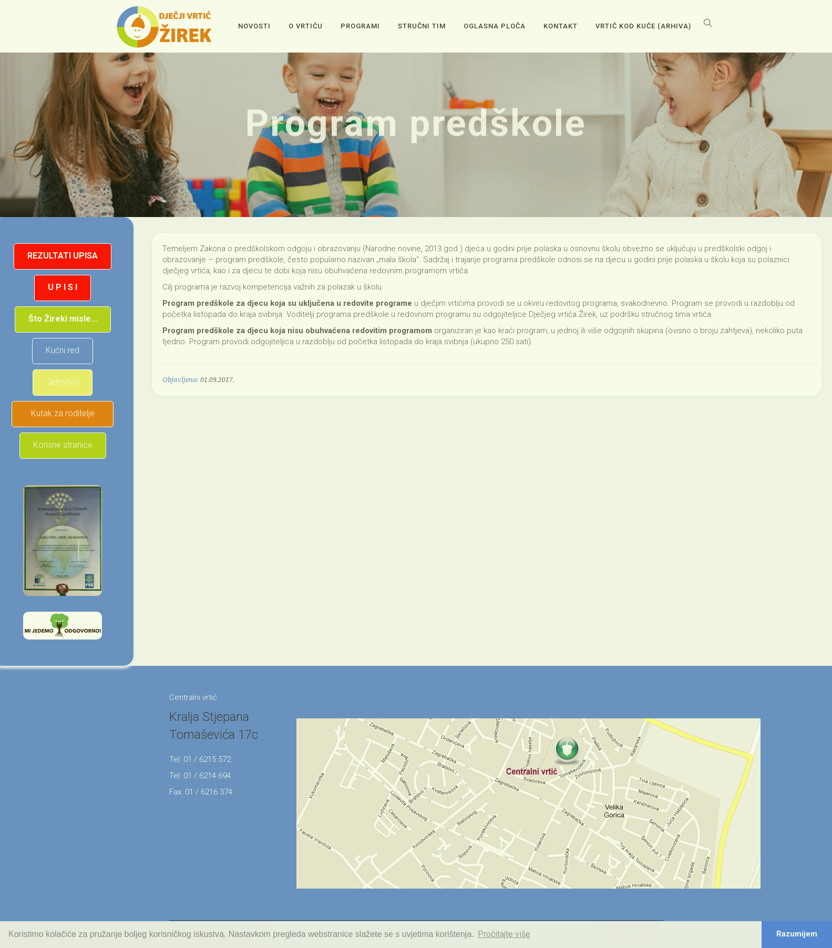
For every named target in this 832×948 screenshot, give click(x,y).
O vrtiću (306, 26)
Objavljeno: (180, 380)
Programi (360, 26)
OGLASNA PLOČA (495, 26)
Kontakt (560, 26)
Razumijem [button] (796, 934)
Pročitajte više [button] (504, 934)
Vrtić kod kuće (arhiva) (643, 26)
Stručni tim (422, 26)
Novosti (254, 26)
